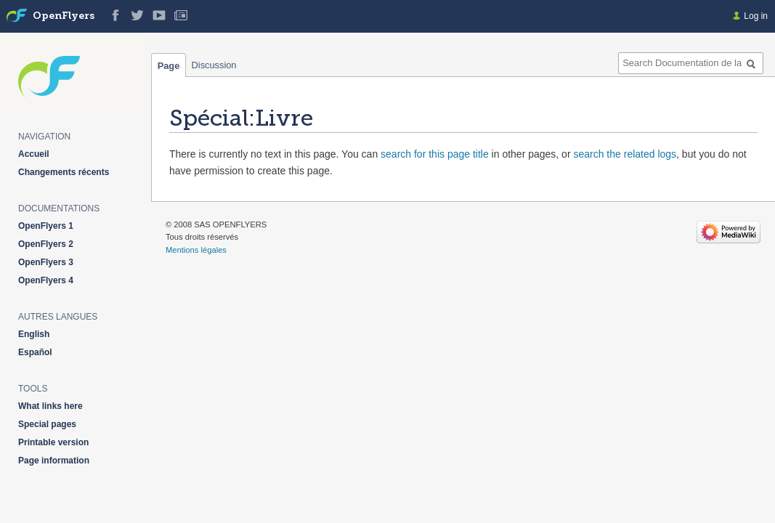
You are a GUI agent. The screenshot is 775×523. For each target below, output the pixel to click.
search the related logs (624, 154)
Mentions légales (196, 250)
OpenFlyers (63, 16)
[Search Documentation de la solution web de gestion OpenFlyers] (691, 63)
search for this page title (435, 154)
